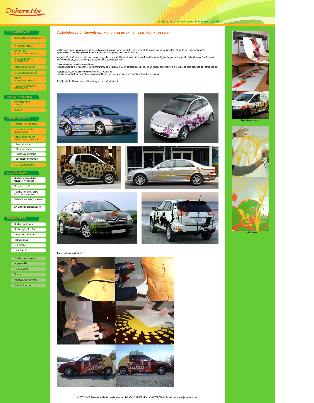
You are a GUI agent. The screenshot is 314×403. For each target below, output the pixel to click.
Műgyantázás (21, 240)
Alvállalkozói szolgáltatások (27, 207)
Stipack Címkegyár (23, 285)
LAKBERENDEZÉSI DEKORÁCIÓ (24, 130)
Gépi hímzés (21, 250)
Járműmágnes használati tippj (102, 81)
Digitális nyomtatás (23, 224)
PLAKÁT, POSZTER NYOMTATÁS (24, 60)
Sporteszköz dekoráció (27, 159)
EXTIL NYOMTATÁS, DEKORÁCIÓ (25, 87)
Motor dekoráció (24, 149)
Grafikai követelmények (25, 258)
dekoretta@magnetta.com (185, 397)
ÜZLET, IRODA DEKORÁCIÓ (24, 79)
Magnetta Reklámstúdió (25, 280)
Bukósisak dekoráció (26, 154)
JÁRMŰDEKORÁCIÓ (25, 67)
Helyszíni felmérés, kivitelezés (28, 199)
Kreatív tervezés (22, 186)
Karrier (17, 274)
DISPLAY (19, 110)
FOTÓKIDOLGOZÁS (24, 165)
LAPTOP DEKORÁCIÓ (25, 124)
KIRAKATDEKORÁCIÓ (25, 73)
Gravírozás (20, 245)
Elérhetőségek (21, 269)
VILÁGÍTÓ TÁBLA (23, 46)
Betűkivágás (20, 229)
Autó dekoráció (23, 144)
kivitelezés (29, 181)
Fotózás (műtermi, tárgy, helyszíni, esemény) (26, 193)
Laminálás (19, 234)
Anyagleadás (20, 263)
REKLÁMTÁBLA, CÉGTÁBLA (29, 38)
